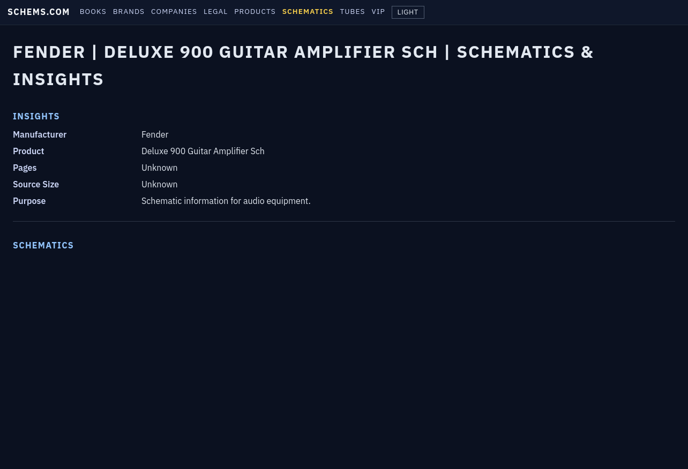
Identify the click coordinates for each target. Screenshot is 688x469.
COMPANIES (174, 11)
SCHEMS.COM (39, 11)
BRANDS (129, 11)
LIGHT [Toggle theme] (408, 12)
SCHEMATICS (308, 11)
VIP (378, 11)
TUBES (352, 11)
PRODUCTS (254, 11)
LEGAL (216, 11)
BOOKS (93, 11)
